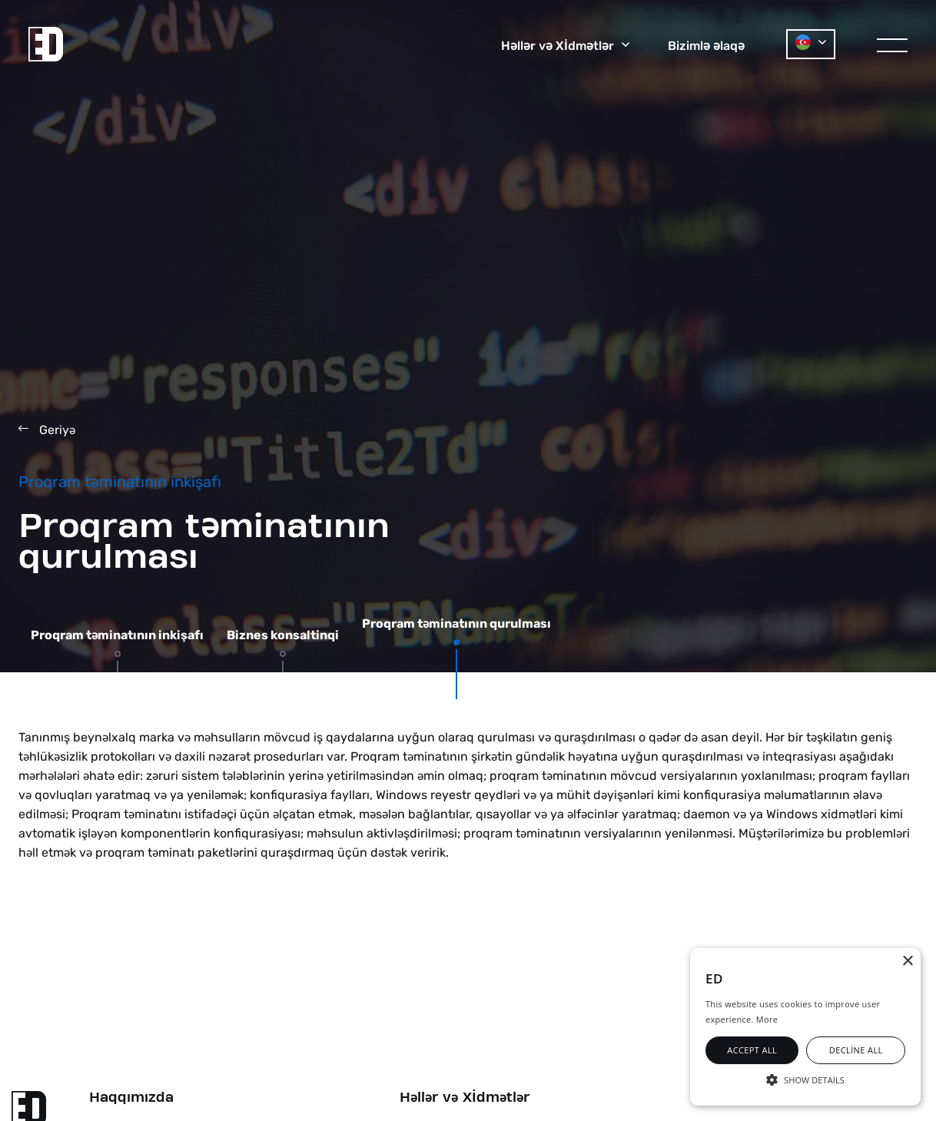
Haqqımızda (131, 1098)
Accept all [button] (752, 1050)
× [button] (907, 961)
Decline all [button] (856, 1050)
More (767, 1019)
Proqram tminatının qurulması (456, 624)
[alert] (805, 1027)
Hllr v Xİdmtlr (464, 1098)
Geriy (46, 430)
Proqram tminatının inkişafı (117, 635)
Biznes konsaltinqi (283, 635)
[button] (805, 1079)
